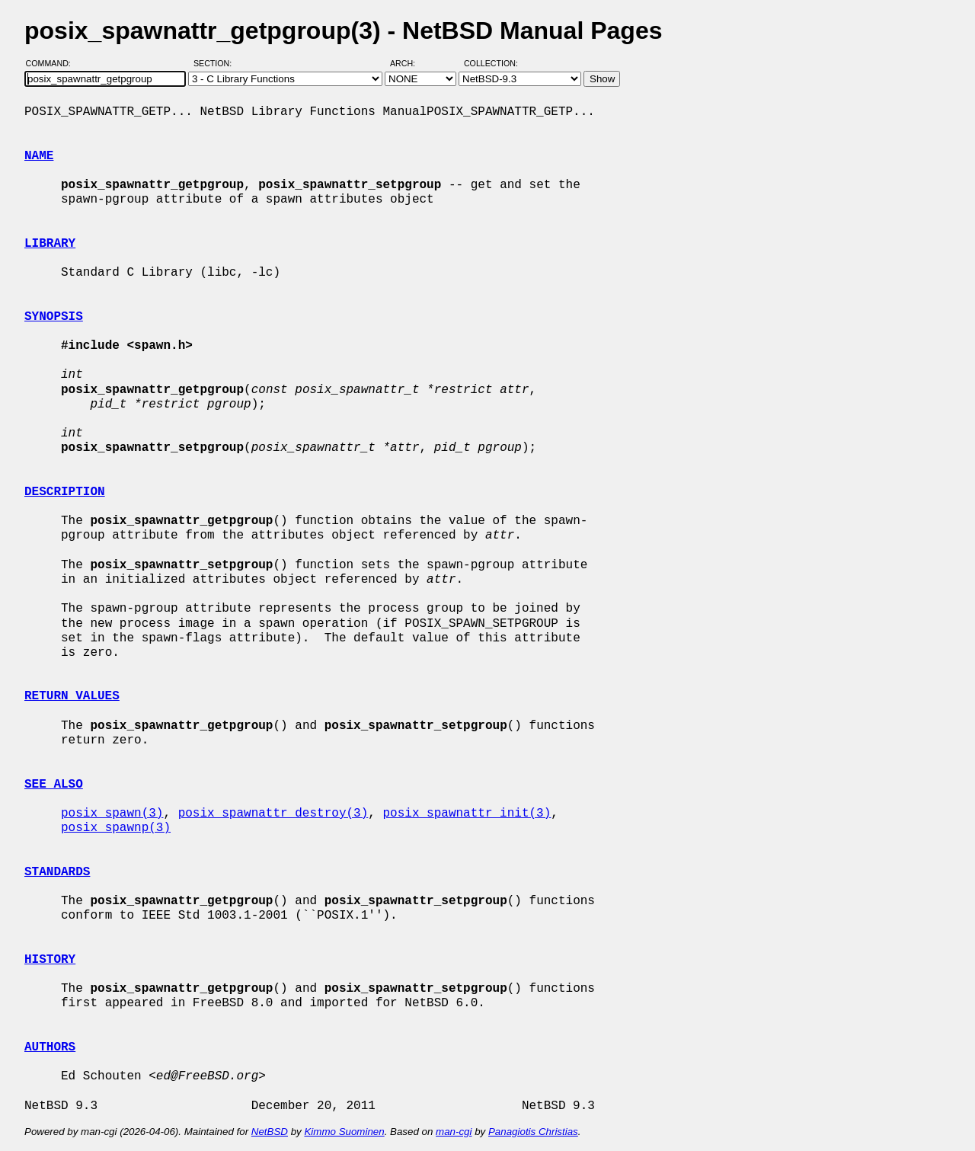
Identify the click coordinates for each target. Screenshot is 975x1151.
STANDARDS (57, 872)
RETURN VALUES (72, 696)
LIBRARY (49, 243)
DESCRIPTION (64, 492)
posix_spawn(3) (112, 813)
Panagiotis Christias (533, 1131)
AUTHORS (49, 1047)
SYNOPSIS (53, 317)
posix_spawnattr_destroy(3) (273, 813)
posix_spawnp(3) (116, 828)
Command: (53, 63)
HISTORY (49, 959)
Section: (215, 63)
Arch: (409, 63)
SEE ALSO (53, 784)
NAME (38, 156)
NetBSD (269, 1131)
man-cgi (454, 1131)
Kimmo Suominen (344, 1131)
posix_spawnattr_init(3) (466, 813)
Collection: (491, 63)
